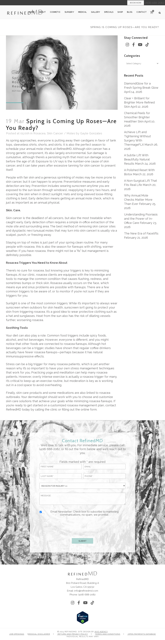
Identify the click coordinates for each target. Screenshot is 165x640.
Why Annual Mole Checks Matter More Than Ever (138, 200)
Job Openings (16, 634)
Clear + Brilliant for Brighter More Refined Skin (139, 102)
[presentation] (82, 526)
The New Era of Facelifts (141, 233)
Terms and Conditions (107, 634)
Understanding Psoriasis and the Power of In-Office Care (141, 218)
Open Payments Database (141, 634)
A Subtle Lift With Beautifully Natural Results (137, 159)
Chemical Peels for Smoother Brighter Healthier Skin (137, 117)
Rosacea (39, 133)
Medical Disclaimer (39, 634)
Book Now (135, 2)
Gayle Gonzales (91, 133)
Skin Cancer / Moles (61, 133)
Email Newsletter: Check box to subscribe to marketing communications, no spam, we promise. (84, 513)
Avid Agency (101, 632)
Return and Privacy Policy (72, 634)
